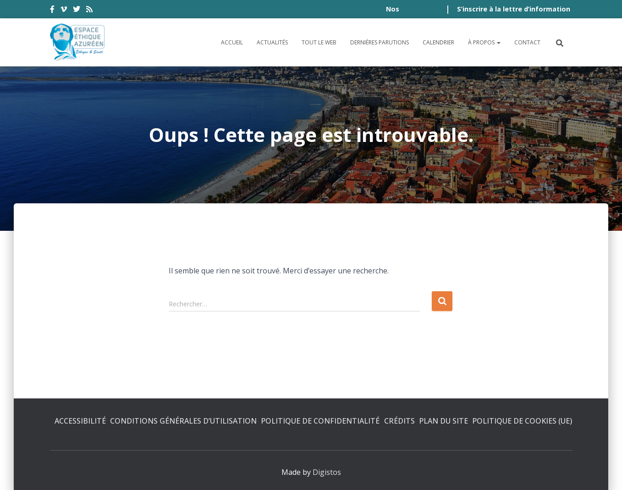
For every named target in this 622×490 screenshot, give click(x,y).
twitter (76, 10)
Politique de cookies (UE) (522, 421)
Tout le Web (319, 42)
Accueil (232, 42)
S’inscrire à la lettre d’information (513, 9)
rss (89, 10)
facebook (52, 10)
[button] (498, 42)
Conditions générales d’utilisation (183, 421)
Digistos (327, 472)
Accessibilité (80, 421)
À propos (484, 42)
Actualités (272, 42)
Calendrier (438, 42)
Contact (527, 42)
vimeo (64, 10)
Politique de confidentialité (320, 421)
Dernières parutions (379, 42)
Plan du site (443, 421)
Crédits (399, 421)
